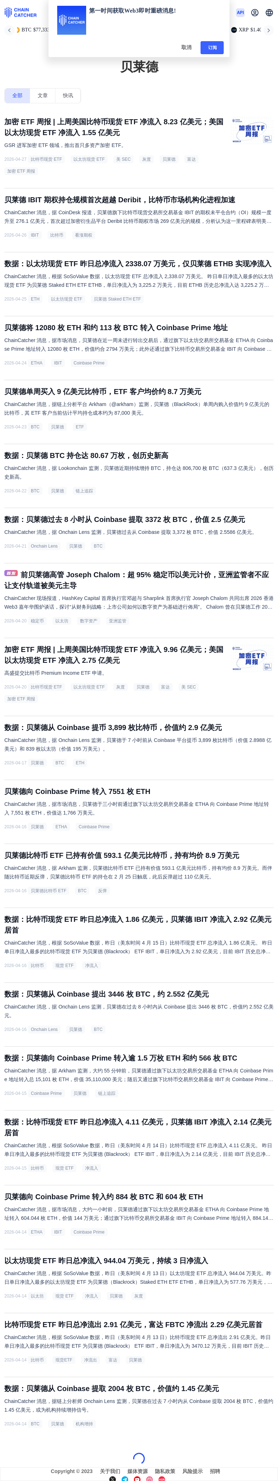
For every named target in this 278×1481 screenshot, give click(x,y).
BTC (35, 426)
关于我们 (110, 1471)
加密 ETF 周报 (21, 171)
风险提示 (192, 1471)
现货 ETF (64, 965)
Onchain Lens (44, 546)
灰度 (146, 159)
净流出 (90, 1360)
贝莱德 (169, 159)
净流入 (91, 965)
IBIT (35, 235)
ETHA (36, 363)
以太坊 (61, 620)
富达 (191, 159)
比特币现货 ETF (46, 159)
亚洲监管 (117, 620)
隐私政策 (165, 1471)
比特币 (56, 235)
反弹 (102, 890)
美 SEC (123, 159)
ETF (80, 426)
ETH (35, 299)
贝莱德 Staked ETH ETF (117, 299)
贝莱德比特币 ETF (48, 890)
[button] (269, 12)
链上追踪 (84, 490)
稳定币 (37, 620)
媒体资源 (137, 1471)
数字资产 (88, 620)
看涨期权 (83, 235)
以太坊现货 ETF (89, 159)
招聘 (215, 1471)
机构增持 (84, 1423)
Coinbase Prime (88, 363)
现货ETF (63, 1360)
